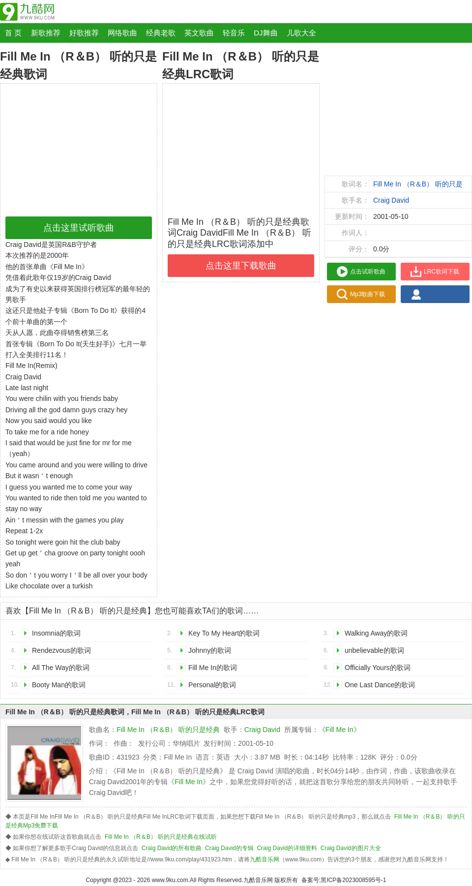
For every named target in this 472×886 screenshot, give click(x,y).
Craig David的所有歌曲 (172, 848)
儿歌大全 (301, 33)
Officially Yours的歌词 (378, 668)
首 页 (13, 33)
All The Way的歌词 (60, 668)
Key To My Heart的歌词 (224, 633)
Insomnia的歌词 (56, 633)
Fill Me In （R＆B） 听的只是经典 (168, 729)
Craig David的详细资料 (287, 848)
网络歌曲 (122, 33)
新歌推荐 (45, 33)
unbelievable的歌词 (374, 650)
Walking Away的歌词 (376, 633)
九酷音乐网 (264, 859)
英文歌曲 (199, 33)
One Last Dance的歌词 (380, 685)
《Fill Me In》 (339, 729)
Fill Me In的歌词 (212, 668)
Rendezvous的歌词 (61, 650)
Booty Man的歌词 (59, 685)
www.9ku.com (170, 880)
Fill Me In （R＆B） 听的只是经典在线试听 (161, 836)
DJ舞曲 (265, 33)
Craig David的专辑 (229, 848)
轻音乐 (234, 33)
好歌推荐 (84, 33)
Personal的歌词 (212, 685)
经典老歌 (161, 33)
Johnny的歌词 (209, 650)
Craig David (391, 200)
